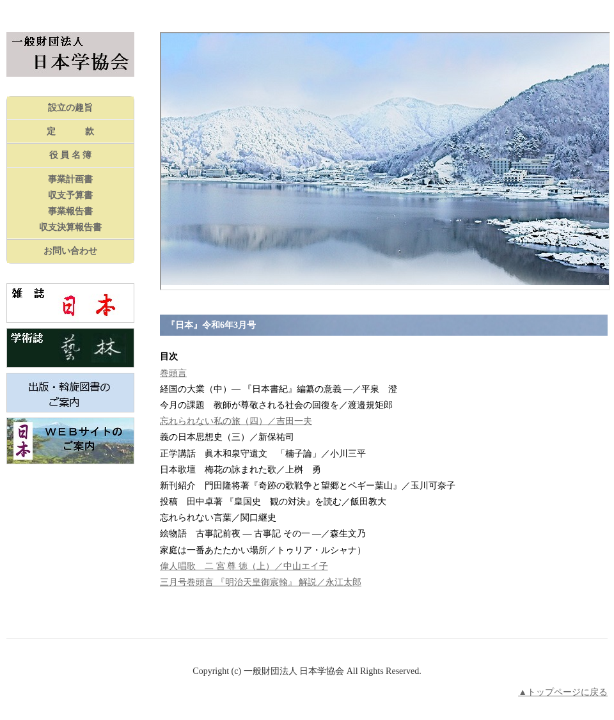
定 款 (70, 131)
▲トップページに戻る (563, 692)
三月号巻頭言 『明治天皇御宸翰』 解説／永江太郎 (260, 582)
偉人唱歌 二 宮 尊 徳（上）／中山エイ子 (244, 566)
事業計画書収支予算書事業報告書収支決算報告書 (70, 204)
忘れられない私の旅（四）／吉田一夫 (236, 421)
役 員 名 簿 (70, 155)
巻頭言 (173, 373)
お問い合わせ (70, 251)
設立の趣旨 (70, 108)
